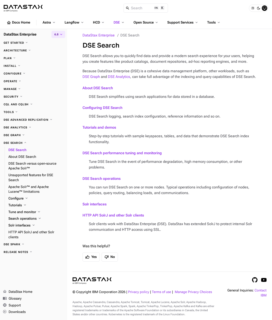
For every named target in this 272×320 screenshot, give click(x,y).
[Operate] (33, 81)
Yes (91, 257)
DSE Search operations (102, 178)
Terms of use (161, 292)
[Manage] (33, 89)
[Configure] (33, 73)
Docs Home (18, 22)
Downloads (14, 312)
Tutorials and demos (99, 127)
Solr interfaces (95, 204)
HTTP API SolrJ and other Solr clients (113, 215)
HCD (99, 22)
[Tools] (33, 112)
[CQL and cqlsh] (33, 104)
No (109, 257)
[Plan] (33, 58)
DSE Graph (91, 77)
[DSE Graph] (33, 135)
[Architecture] (33, 50)
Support (12, 305)
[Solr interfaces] (36, 225)
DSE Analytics (119, 77)
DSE (119, 22)
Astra (49, 22)
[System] (264, 8)
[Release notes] (33, 252)
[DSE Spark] (33, 244)
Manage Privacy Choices (193, 292)
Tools (214, 22)
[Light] (252, 8)
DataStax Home (17, 291)
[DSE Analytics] (33, 127)
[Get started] (33, 43)
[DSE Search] (33, 143)
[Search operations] (36, 218)
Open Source (146, 22)
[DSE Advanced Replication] (33, 120)
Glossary (12, 298)
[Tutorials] (36, 205)
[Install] (33, 66)
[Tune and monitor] (36, 212)
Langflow (74, 22)
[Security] (33, 97)
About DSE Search (98, 88)
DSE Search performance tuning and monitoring (122, 153)
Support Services (183, 22)
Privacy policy (138, 292)
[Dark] (258, 8)
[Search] (146, 8)
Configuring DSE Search (102, 108)
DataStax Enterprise (99, 35)
